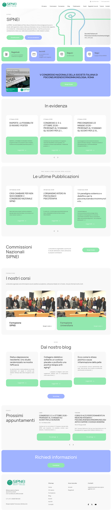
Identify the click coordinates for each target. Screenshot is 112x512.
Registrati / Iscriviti (93, 6)
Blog (69, 6)
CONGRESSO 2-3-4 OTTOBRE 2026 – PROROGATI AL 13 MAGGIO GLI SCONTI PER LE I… (55, 126)
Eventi (84, 6)
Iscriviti (50, 501)
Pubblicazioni (76, 6)
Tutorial (102, 6)
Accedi (70, 487)
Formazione (61, 6)
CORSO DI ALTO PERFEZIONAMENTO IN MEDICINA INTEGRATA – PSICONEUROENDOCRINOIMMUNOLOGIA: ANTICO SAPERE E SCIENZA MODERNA (91, 418)
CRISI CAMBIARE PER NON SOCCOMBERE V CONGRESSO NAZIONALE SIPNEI (21, 197)
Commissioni (53, 6)
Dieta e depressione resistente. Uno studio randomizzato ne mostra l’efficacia (21, 361)
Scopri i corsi (47, 326)
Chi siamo (44, 6)
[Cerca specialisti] (105, 1)
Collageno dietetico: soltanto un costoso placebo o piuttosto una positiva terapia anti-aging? (55, 362)
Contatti (107, 6)
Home (50, 487)
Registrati (71, 490)
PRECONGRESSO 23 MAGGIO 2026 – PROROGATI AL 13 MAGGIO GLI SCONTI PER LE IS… (89, 126)
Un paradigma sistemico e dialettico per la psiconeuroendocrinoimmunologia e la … (94, 197)
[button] (54, 157)
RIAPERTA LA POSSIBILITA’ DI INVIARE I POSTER (21, 124)
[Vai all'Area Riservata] (94, 1)
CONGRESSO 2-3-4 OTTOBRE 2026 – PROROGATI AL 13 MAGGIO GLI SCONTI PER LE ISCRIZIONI (53, 417)
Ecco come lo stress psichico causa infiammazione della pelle (89, 360)
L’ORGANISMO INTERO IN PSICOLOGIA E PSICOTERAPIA (55, 196)
